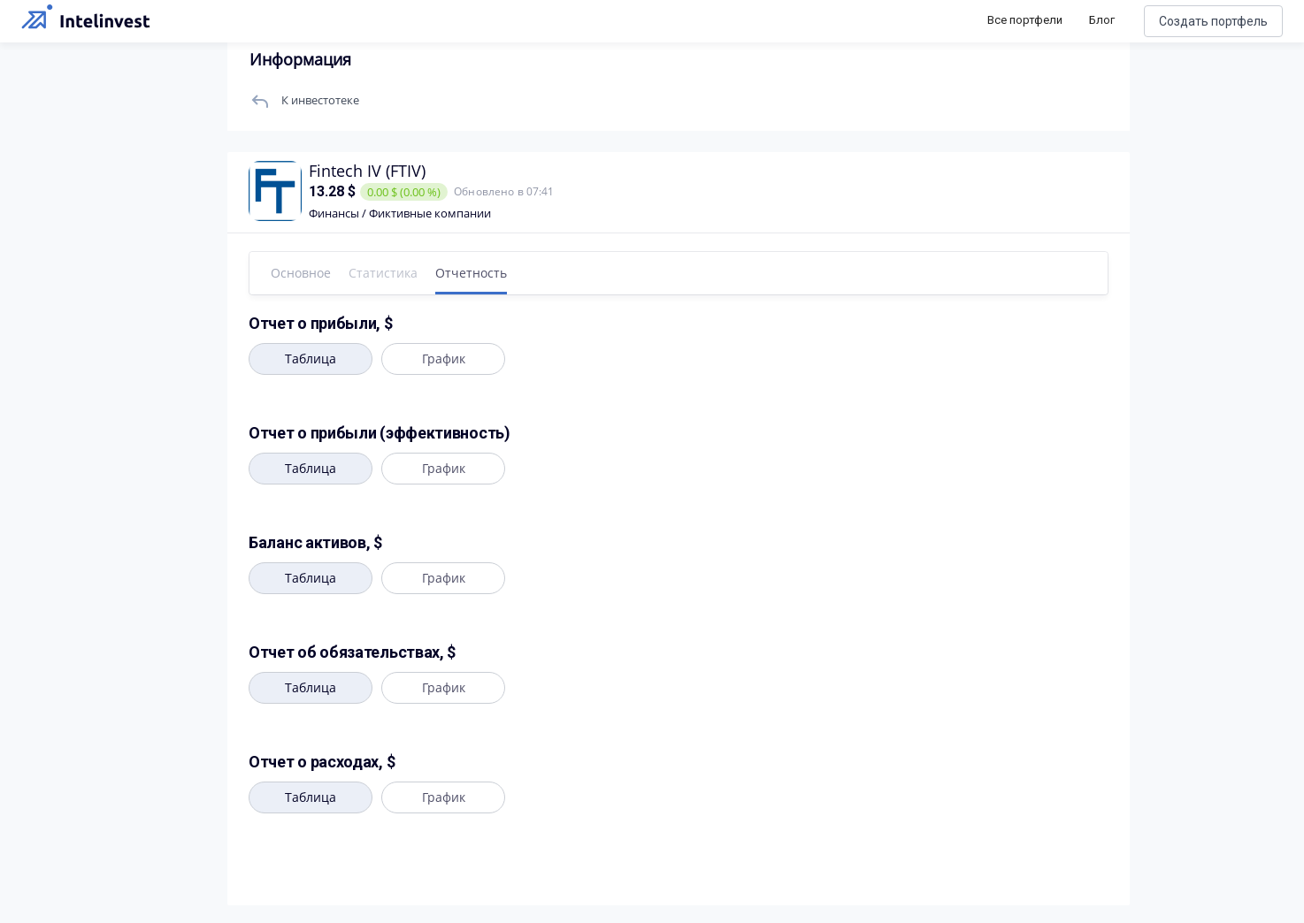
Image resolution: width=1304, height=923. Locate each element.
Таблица (310, 358)
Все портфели (1024, 20)
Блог (1102, 20)
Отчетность (471, 272)
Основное (301, 272)
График (443, 358)
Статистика (383, 272)
